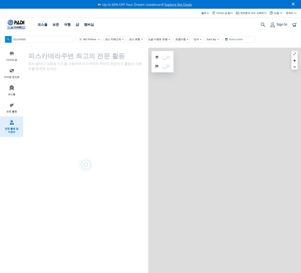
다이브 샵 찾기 (222, 13)
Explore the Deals (178, 4)
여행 (67, 24)
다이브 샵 (11, 56)
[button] (294, 60)
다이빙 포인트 (11, 73)
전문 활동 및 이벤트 (11, 127)
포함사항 (181, 39)
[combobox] (38, 39)
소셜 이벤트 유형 (159, 39)
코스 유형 (136, 39)
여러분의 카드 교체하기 (251, 13)
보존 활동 (11, 108)
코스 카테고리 (114, 39)
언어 (197, 39)
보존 (55, 24)
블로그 (205, 13)
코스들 (42, 24)
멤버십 (89, 24)
